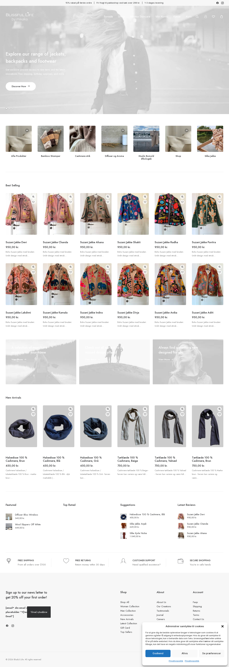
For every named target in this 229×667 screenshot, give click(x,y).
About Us (161, 602)
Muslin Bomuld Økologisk (146, 157)
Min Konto (161, 16)
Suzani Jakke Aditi (202, 312)
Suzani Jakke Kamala (55, 312)
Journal (160, 615)
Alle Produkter (18, 156)
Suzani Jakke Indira (91, 312)
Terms (196, 615)
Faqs (195, 602)
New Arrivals (127, 619)
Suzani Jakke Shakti (129, 242)
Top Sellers (126, 632)
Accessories (126, 615)
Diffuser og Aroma (114, 156)
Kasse (177, 16)
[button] (222, 626)
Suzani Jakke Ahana (92, 242)
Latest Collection (128, 623)
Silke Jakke (210, 156)
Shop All (124, 602)
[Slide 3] (12, 108)
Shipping (197, 606)
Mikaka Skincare (140, 16)
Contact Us (198, 619)
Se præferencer (211, 653)
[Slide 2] (9, 108)
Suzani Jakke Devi (16, 242)
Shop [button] (121, 16)
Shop (178, 156)
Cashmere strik (82, 156)
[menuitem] (217, 3)
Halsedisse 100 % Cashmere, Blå (53, 459)
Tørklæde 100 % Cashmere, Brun (202, 459)
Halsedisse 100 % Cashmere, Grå (91, 459)
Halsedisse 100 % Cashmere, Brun (16, 459)
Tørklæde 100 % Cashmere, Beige (127, 459)
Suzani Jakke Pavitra (204, 242)
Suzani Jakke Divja (128, 312)
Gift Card (125, 627)
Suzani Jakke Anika (166, 312)
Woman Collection (129, 606)
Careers (161, 619)
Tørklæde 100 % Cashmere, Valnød (166, 459)
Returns (196, 610)
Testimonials (163, 610)
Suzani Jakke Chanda (55, 242)
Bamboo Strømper (50, 156)
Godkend (158, 653)
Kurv (189, 16)
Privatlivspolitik (176, 661)
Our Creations (164, 606)
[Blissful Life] (20, 16)
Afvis (185, 653)
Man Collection (128, 610)
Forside (108, 16)
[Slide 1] (7, 108)
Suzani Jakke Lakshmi (18, 312)
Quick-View (33, 196)
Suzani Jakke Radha (166, 242)
